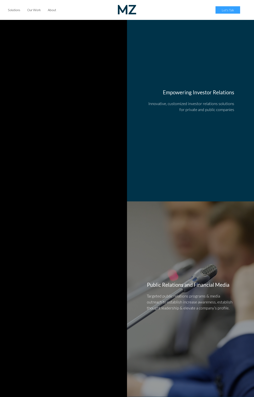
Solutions (14, 10)
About (52, 10)
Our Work (34, 10)
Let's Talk (228, 10)
